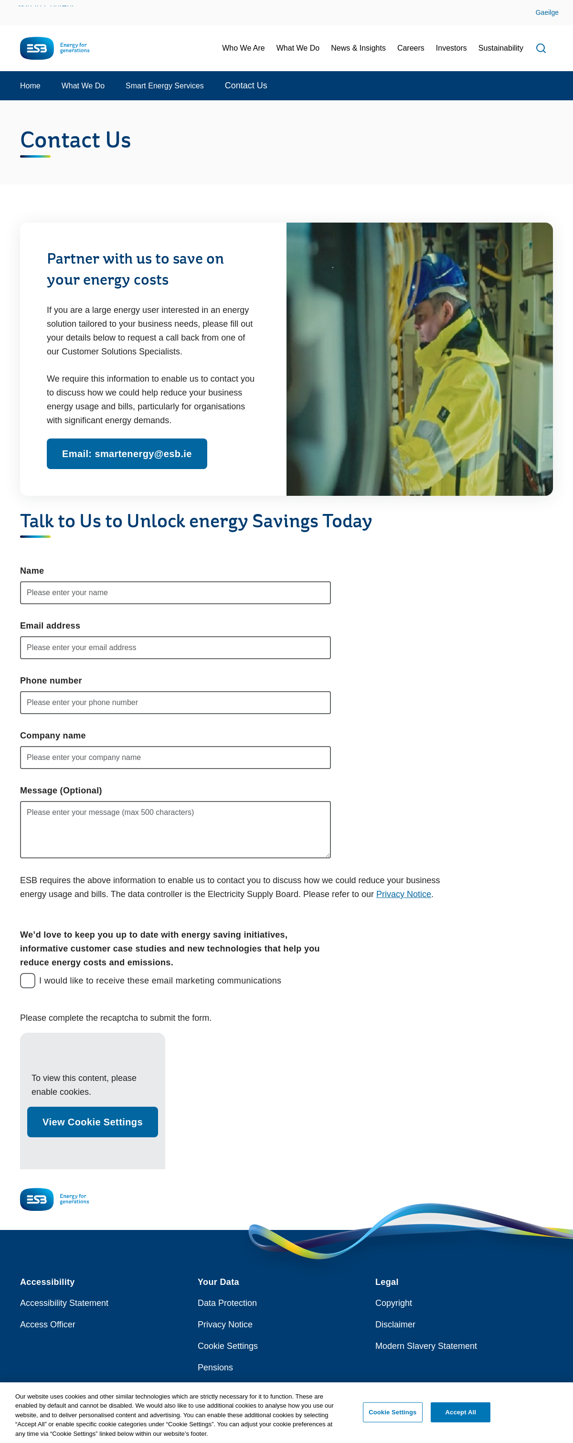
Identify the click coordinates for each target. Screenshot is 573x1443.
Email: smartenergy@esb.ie (127, 454)
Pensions (215, 1367)
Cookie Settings (228, 1346)
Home (30, 86)
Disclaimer (395, 1324)
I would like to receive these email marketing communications (160, 980)
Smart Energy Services (165, 86)
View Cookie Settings (92, 1122)
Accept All (461, 1414)
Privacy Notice (403, 894)
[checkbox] (27, 980)
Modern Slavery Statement (426, 1346)
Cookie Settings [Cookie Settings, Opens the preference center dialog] (392, 1414)
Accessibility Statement (64, 1303)
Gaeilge (547, 12)
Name (32, 571)
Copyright (393, 1303)
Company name (53, 735)
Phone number (51, 680)
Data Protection (227, 1303)
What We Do (83, 86)
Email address (50, 626)
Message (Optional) (61, 790)
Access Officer (47, 1324)
